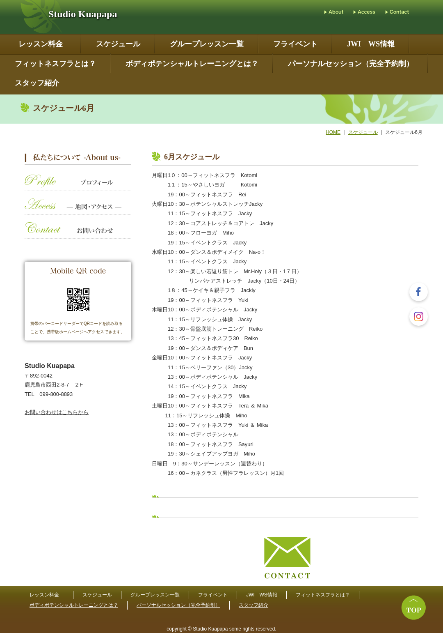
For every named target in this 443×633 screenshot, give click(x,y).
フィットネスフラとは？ (55, 64)
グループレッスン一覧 (207, 44)
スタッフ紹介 (37, 83)
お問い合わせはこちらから (57, 412)
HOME (333, 132)
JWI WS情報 (371, 44)
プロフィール (78, 187)
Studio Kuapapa (82, 14)
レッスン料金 (42, 44)
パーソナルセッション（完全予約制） (350, 64)
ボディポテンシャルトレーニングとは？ (192, 64)
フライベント (295, 44)
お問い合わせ (78, 234)
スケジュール (118, 44)
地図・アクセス (78, 210)
